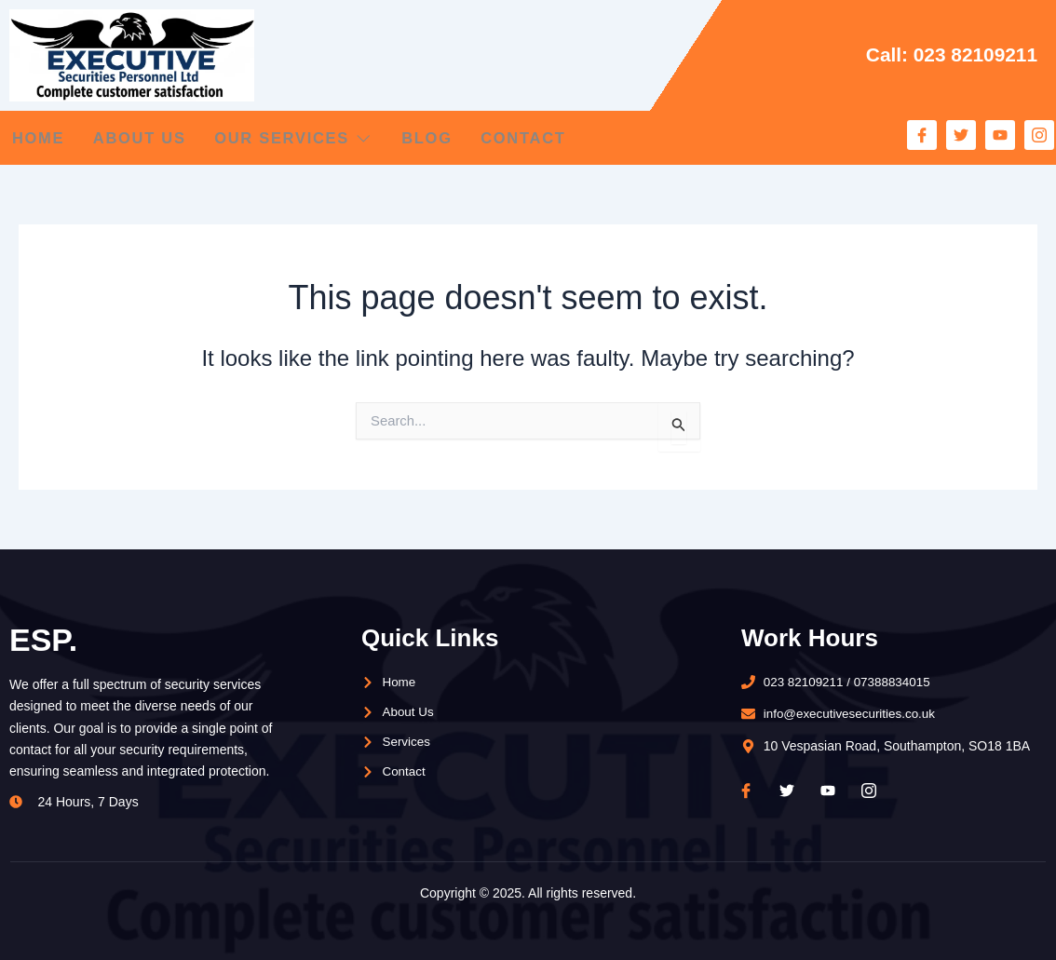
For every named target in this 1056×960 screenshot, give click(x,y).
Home (36, 138)
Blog (458, 138)
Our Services (314, 138)
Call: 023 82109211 (947, 54)
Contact (565, 138)
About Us (148, 138)
